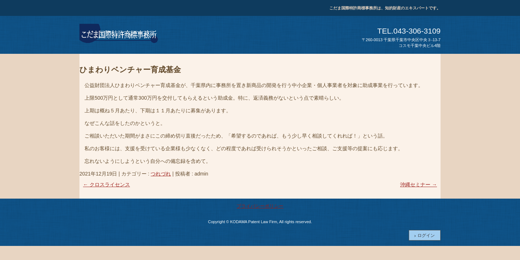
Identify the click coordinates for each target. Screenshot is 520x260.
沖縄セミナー (418, 184)
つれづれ (161, 174)
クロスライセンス (106, 184)
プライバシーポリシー (260, 206)
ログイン (426, 235)
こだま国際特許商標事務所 (119, 35)
